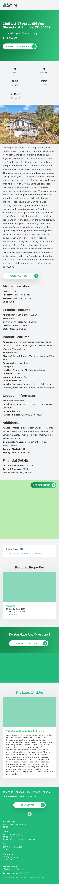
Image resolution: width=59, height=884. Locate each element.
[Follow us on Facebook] (30, 814)
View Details (11, 614)
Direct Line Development (34, 877)
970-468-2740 (10, 866)
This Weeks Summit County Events (24, 731)
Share (9, 549)
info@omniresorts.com (13, 869)
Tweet (16, 549)
